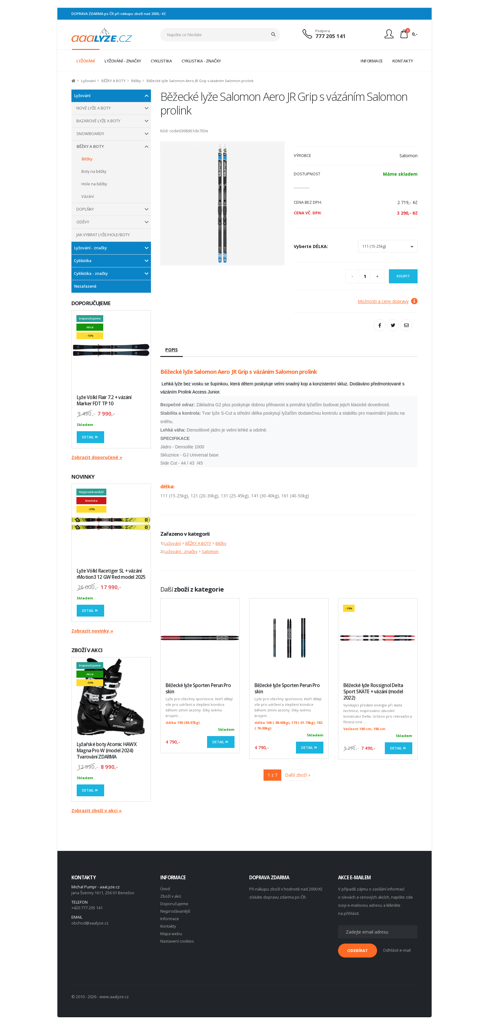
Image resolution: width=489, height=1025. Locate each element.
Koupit (403, 276)
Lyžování (88, 80)
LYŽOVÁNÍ (85, 61)
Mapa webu (171, 933)
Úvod (165, 888)
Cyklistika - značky (91, 273)
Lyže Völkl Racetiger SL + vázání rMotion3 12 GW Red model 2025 (111, 574)
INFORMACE (372, 61)
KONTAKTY (402, 61)
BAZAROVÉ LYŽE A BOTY (98, 121)
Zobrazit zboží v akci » (96, 810)
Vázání (87, 196)
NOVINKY (82, 476)
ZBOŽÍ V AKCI (86, 650)
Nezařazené (85, 286)
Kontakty (168, 926)
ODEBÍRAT (357, 950)
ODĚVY (82, 222)
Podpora (322, 31)
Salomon (210, 551)
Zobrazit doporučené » (96, 457)
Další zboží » (297, 775)
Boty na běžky (93, 171)
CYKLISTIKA (161, 61)
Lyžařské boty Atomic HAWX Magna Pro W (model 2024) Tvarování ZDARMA (107, 750)
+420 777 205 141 (87, 907)
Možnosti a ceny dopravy (388, 301)
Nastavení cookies (177, 941)
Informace (169, 918)
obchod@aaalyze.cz (90, 923)
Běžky (136, 80)
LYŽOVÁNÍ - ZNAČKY (122, 61)
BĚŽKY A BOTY (113, 80)
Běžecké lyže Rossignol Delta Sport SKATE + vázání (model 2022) (373, 691)
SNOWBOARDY (90, 133)
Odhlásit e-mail (397, 950)
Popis (171, 350)
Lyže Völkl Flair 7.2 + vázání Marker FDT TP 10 (104, 400)
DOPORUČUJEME (90, 303)
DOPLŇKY (85, 209)
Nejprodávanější (175, 911)
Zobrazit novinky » (92, 631)
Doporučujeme (174, 903)
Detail (90, 437)
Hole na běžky (94, 184)
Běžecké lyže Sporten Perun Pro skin (198, 688)
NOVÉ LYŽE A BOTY (93, 108)
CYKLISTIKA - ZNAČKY (201, 61)
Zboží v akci (170, 896)
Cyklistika (82, 260)
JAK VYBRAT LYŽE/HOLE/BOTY (103, 234)
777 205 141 (330, 36)
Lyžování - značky (90, 248)
